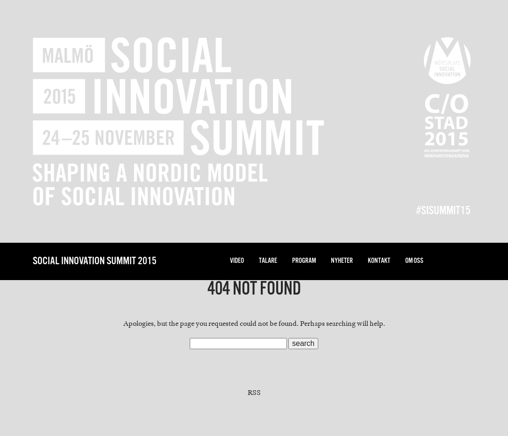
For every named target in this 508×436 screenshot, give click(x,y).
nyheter (342, 260)
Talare (268, 260)
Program (304, 260)
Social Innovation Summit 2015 (95, 261)
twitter (445, 261)
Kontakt (379, 260)
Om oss (414, 260)
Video (237, 260)
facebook (464, 261)
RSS (254, 392)
